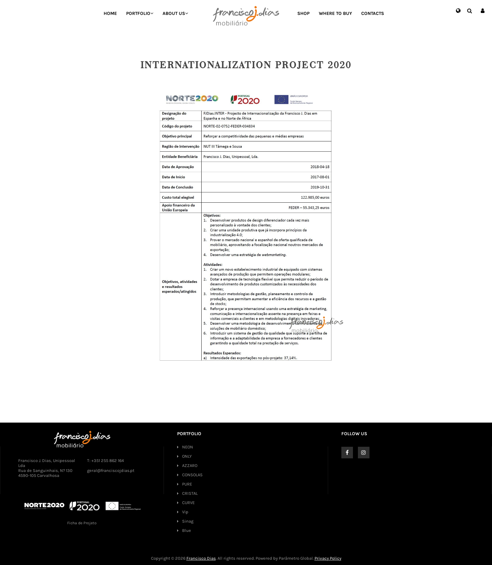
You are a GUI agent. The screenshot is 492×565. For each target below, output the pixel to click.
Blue (186, 530)
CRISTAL (190, 493)
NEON (187, 446)
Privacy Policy (328, 558)
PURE (187, 484)
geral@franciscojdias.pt (110, 470)
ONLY (187, 456)
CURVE (188, 502)
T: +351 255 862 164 (105, 460)
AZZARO (189, 465)
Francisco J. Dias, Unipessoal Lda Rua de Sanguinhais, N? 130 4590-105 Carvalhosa (46, 468)
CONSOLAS (192, 474)
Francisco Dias (201, 558)
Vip (185, 511)
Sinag (187, 521)
